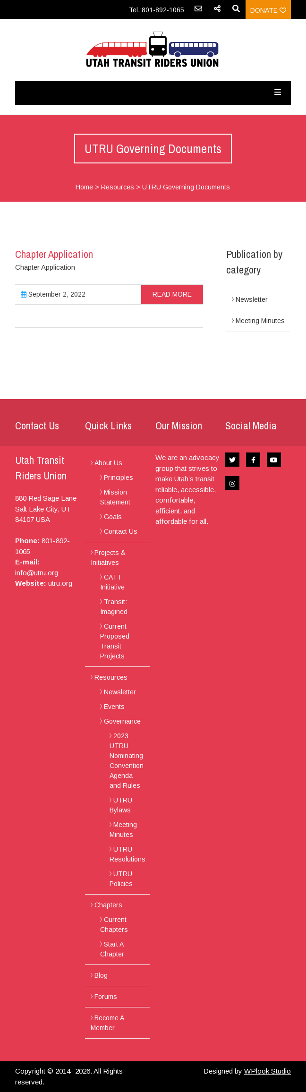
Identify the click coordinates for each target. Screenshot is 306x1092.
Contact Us (120, 531)
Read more (172, 294)
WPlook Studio (267, 1071)
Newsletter (252, 299)
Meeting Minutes (260, 320)
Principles (118, 477)
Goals (113, 516)
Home (84, 187)
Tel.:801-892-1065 (156, 10)
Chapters (108, 905)
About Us (108, 463)
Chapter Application (54, 254)
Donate (268, 10)
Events (114, 706)
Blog (101, 975)
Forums (105, 996)
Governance (122, 721)
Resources (117, 187)
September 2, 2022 (53, 294)
